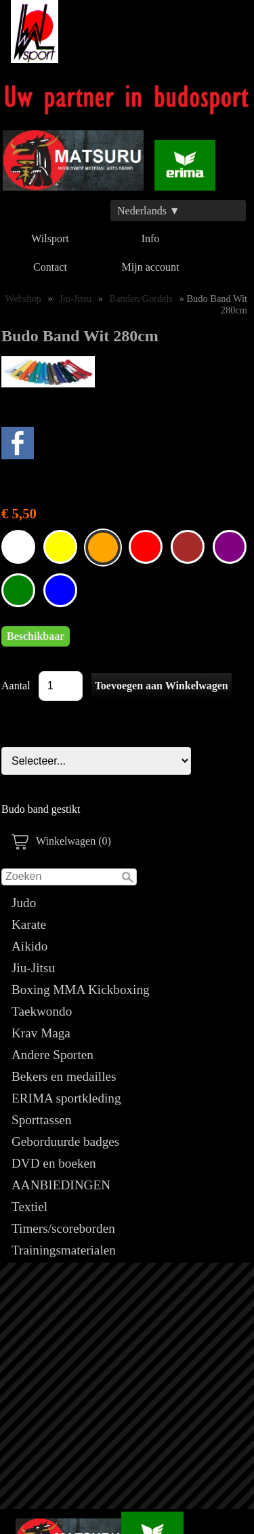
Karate (29, 924)
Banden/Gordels (141, 298)
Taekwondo (42, 1011)
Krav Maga (41, 1033)
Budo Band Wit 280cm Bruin (188, 547)
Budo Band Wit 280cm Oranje (103, 547)
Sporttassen (41, 1120)
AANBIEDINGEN (61, 1185)
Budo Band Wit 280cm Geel (60, 547)
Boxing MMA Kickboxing (81, 989)
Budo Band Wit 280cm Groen (18, 590)
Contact (50, 267)
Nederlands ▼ (148, 210)
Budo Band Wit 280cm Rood (146, 547)
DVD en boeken (54, 1163)
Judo (24, 903)
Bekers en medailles (64, 1076)
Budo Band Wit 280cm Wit (18, 547)
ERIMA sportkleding (66, 1098)
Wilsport (49, 238)
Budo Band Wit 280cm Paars (230, 547)
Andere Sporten (52, 1055)
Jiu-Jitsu (33, 968)
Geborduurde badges (65, 1141)
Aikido (29, 946)
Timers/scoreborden (63, 1228)
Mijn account (150, 267)
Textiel (29, 1207)
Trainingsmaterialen (64, 1250)
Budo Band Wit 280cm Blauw (60, 590)
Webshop (23, 298)
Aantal (15, 685)
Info (151, 238)
